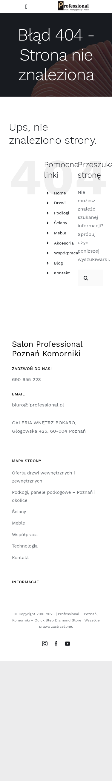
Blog (58, 263)
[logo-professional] (73, 3)
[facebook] (56, 643)
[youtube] (67, 643)
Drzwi (60, 202)
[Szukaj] (86, 278)
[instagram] (44, 643)
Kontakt (62, 272)
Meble (60, 233)
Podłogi (61, 213)
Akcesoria (64, 243)
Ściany (60, 222)
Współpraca (66, 252)
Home (60, 193)
